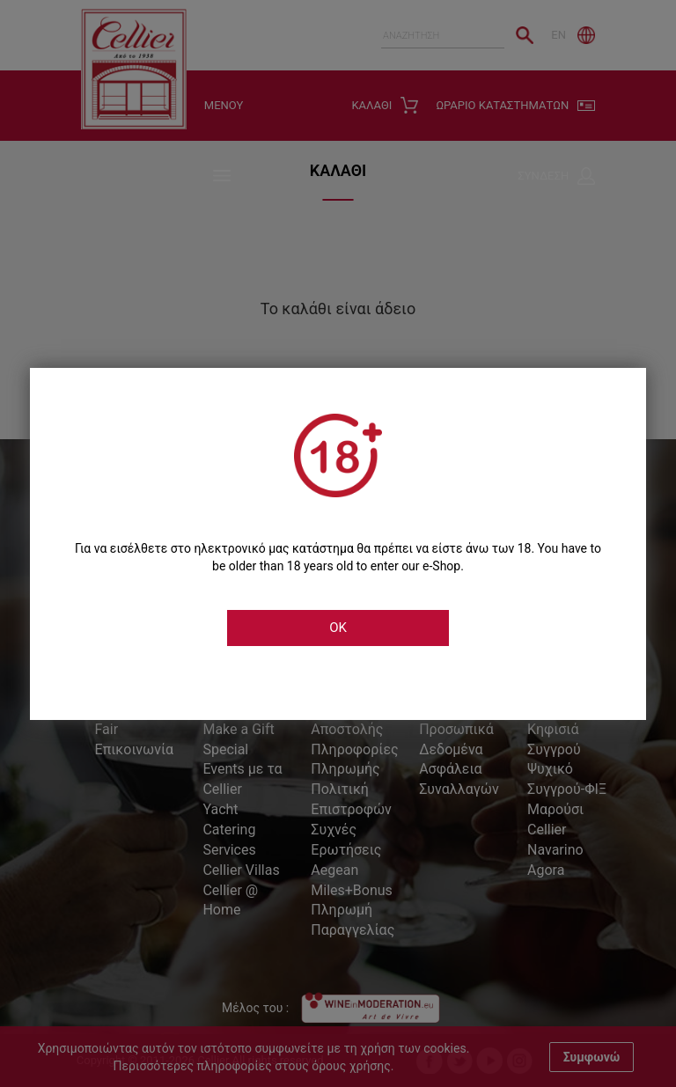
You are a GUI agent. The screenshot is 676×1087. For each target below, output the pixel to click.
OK (338, 627)
